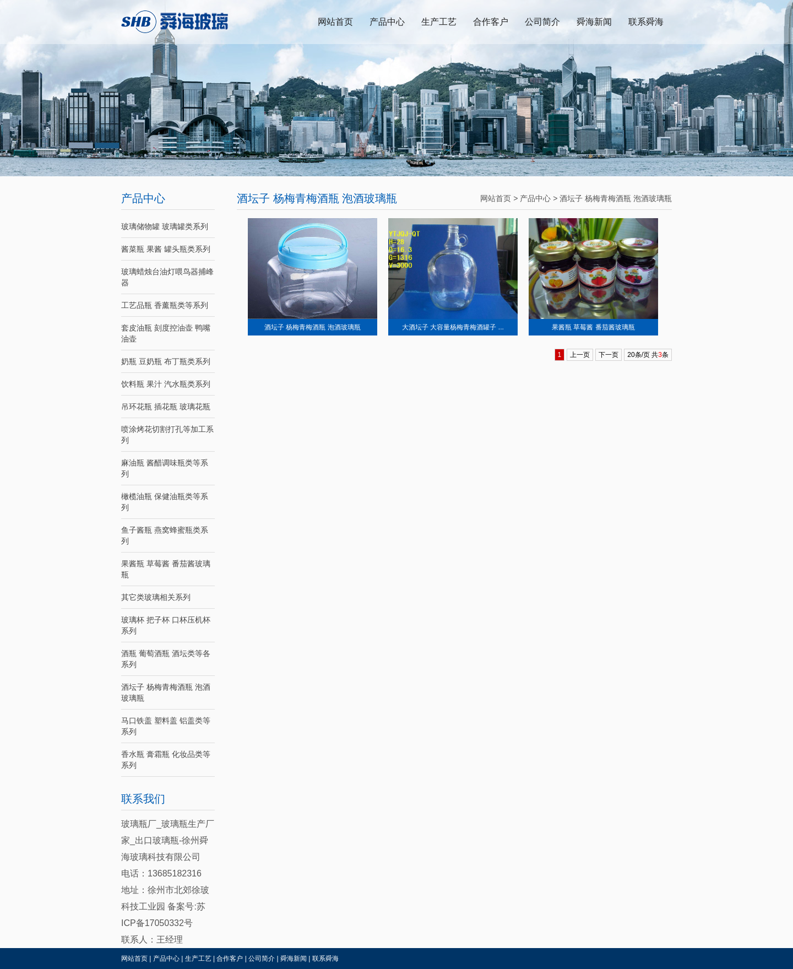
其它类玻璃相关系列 (156, 597)
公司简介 (542, 21)
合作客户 (490, 21)
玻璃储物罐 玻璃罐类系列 (164, 226)
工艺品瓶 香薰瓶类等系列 (164, 305)
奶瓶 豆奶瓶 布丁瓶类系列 (165, 361)
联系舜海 (646, 21)
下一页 (608, 355)
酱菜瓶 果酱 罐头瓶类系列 (165, 249)
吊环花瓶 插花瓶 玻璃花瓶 (165, 406)
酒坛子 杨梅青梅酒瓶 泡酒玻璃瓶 (616, 198)
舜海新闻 (594, 21)
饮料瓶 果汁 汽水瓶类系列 (165, 384)
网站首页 (335, 21)
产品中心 (387, 21)
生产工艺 (439, 21)
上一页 (580, 355)
